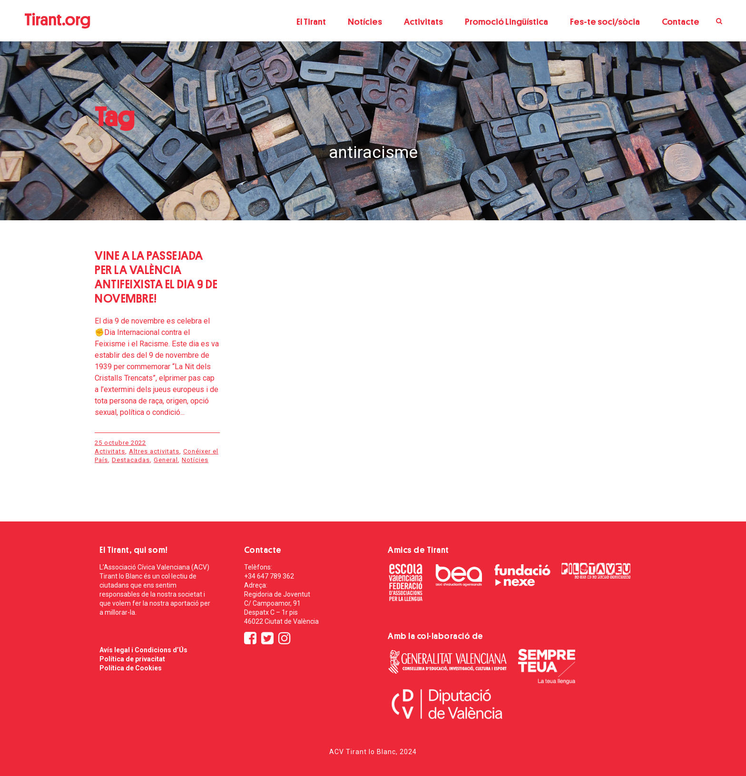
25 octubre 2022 (120, 442)
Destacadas (131, 459)
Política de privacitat (132, 659)
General (166, 459)
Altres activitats (154, 451)
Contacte (680, 21)
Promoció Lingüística (506, 21)
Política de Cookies (130, 668)
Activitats (423, 21)
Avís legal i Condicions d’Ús (143, 650)
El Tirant (311, 21)
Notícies (365, 21)
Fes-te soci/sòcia (605, 21)
